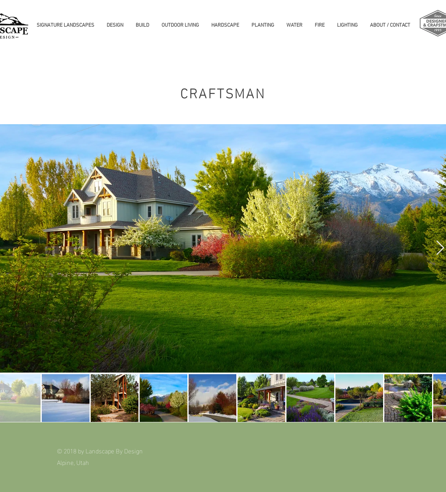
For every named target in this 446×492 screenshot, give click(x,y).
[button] (65, 25)
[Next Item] (440, 248)
